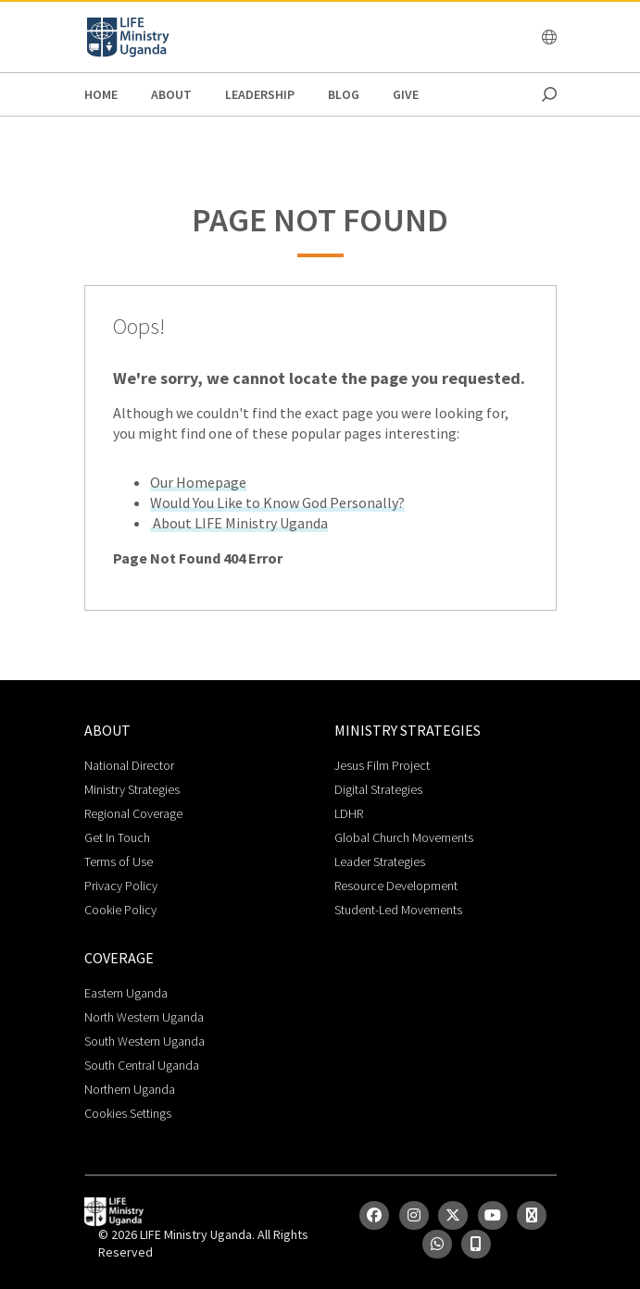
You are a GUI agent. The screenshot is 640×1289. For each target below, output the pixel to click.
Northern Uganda (129, 1089)
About (171, 94)
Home (101, 94)
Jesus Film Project (382, 765)
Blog (343, 94)
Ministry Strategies (132, 789)
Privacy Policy (120, 885)
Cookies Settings (127, 1113)
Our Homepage (198, 482)
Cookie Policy (120, 909)
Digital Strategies (378, 789)
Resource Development (396, 885)
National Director (129, 765)
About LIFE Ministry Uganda (239, 523)
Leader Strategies (379, 861)
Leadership (260, 94)
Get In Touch (117, 837)
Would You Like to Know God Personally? (277, 502)
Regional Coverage (133, 813)
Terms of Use (118, 861)
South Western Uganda (144, 1041)
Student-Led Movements (398, 909)
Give (406, 94)
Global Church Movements (403, 837)
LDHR (348, 813)
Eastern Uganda (126, 993)
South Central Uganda (141, 1065)
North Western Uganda (144, 1017)
